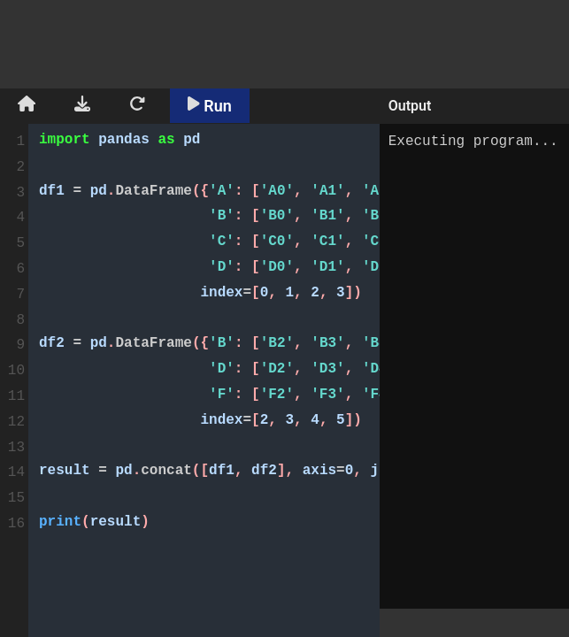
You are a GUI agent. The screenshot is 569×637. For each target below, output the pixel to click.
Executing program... (474, 366)
